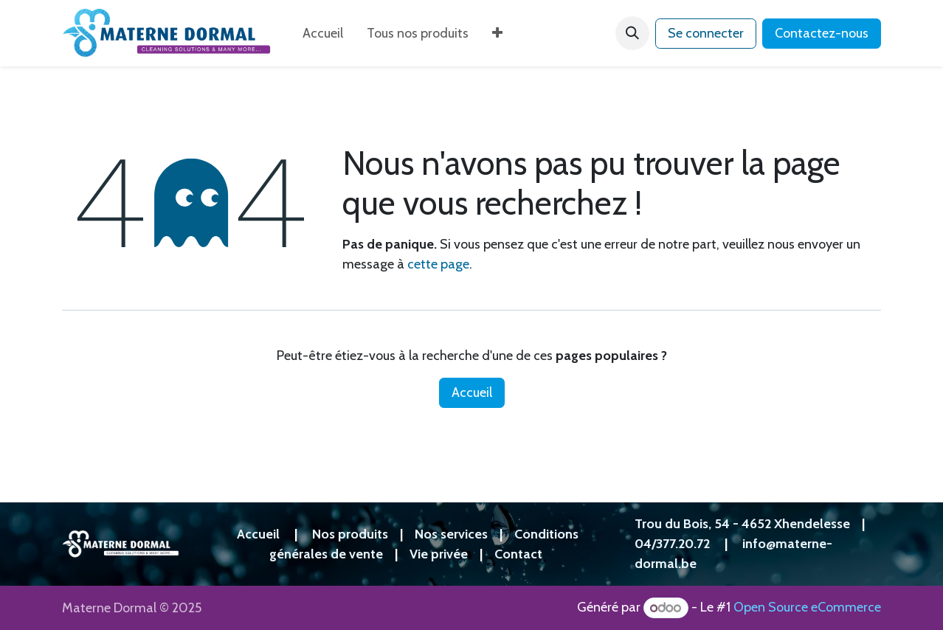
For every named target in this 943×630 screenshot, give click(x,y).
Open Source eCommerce (807, 608)
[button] (632, 33)
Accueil (472, 392)
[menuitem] (323, 33)
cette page (438, 264)
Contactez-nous (821, 33)
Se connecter (706, 33)
